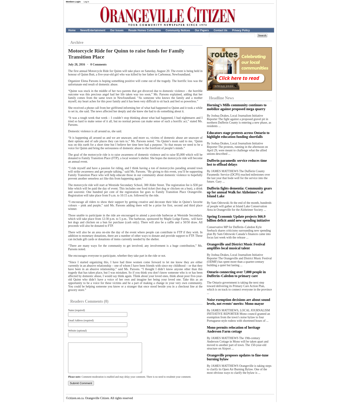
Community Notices (178, 30)
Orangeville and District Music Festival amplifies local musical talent (236, 246)
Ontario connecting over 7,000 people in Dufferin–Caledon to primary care (236, 274)
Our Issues (117, 30)
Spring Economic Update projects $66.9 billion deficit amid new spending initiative (238, 218)
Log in (86, 2)
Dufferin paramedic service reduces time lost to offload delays (237, 162)
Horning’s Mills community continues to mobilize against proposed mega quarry (236, 107)
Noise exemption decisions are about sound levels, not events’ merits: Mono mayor (238, 301)
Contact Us (220, 30)
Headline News (221, 98)
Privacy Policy (241, 30)
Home (71, 30)
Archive (76, 42)
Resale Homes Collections (144, 30)
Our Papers (202, 30)
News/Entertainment (92, 30)
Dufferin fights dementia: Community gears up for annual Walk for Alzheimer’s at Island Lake (239, 192)
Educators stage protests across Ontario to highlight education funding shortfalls (238, 135)
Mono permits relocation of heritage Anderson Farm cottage (233, 329)
